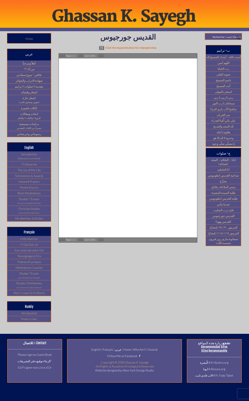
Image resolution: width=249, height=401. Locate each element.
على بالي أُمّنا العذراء (223, 120)
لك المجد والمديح (223, 126)
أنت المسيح (223, 86)
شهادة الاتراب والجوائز (29, 80)
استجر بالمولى (223, 91)
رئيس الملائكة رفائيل (223, 187)
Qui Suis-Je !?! (29, 244)
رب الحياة (223, 68)
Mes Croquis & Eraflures (29, 293)
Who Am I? (139, 349)
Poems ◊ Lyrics (29, 187)
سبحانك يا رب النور (223, 103)
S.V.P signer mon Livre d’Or (35, 367)
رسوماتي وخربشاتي (29, 134)
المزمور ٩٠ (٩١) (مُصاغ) (223, 227)
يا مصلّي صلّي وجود (223, 143)
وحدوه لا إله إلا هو (223, 138)
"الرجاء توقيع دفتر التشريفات (35, 361)
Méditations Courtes (29, 267)
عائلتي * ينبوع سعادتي (29, 75)
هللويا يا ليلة (223, 132)
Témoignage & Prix (29, 256)
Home (29, 38)
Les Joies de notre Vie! (29, 250)
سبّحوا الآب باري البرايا (223, 109)
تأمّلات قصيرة (29, 108)
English (96, 349)
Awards (153, 349)
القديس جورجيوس (223, 216)
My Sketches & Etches (29, 218)
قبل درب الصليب (223, 210)
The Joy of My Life (29, 170)
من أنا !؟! (29, 69)
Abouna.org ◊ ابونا (214, 369)
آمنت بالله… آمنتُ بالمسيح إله (223, 57)
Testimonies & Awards (29, 176)
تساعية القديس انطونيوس (223, 175)
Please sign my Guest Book (35, 354)
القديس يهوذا (223, 221)
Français (107, 349)
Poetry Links (29, 319)
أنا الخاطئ (223, 169)
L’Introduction (29, 239)
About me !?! (29, 164)
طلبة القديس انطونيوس (223, 198)
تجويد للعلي (223, 74)
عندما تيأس (223, 204)
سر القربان (223, 115)
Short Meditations (29, 193)
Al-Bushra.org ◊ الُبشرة (214, 362)
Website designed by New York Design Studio (124, 370)
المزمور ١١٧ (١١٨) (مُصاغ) (223, 233)
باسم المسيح (223, 80)
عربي (118, 349)
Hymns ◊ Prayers (29, 181)
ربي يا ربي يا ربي (223, 97)
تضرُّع (223, 181)
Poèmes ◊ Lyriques (29, 262)
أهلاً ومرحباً (29, 63)
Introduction (29, 313)
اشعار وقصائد (29, 92)
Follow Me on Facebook (124, 356)
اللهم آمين (223, 63)
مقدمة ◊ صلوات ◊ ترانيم (29, 86)
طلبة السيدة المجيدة (223, 192)
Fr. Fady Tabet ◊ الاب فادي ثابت (214, 375)
